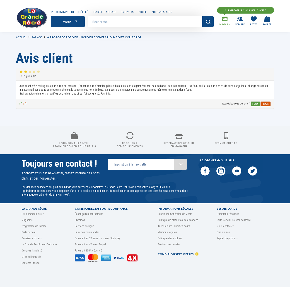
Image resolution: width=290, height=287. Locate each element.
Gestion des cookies (169, 244)
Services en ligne (84, 226)
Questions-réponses (228, 214)
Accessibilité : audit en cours (174, 226)
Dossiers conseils (32, 238)
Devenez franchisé (32, 250)
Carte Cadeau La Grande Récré (234, 220)
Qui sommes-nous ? (33, 214)
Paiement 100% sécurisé (88, 250)
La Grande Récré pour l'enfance (39, 244)
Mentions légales (167, 232)
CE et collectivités (31, 257)
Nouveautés (162, 12)
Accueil (21, 37)
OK (181, 164)
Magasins (27, 220)
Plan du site (223, 232)
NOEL (143, 12)
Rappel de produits (227, 238)
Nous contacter (225, 226)
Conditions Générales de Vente (175, 214)
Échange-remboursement (89, 214)
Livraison (80, 220)
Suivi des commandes (87, 232)
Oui (255, 103)
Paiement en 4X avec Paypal (90, 244)
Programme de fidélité (69, 12)
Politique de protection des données (178, 220)
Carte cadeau (104, 12)
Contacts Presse (30, 263)
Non (265, 103)
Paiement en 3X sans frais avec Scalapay (97, 238)
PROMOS (127, 12)
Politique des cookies (170, 238)
